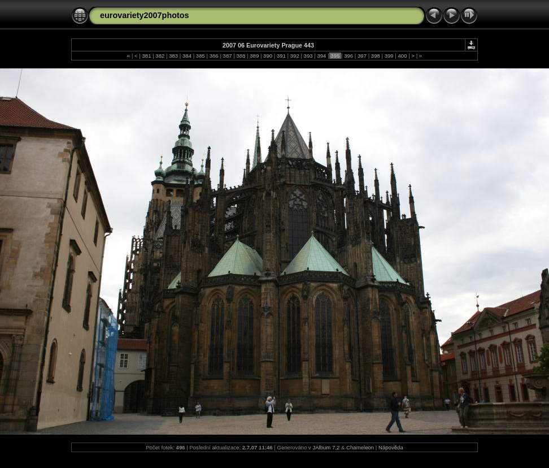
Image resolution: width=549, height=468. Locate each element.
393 (308, 56)
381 (146, 56)
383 (174, 56)
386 (214, 56)
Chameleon (360, 447)
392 (294, 56)
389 (254, 56)
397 (362, 56)
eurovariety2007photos (144, 15)
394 (322, 56)
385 (200, 56)
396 (348, 56)
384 (187, 56)
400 (402, 56)
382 (160, 56)
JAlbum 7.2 (325, 447)
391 (281, 56)
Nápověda (390, 447)
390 (267, 56)
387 (227, 56)
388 (241, 56)
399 (389, 56)
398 (375, 56)
